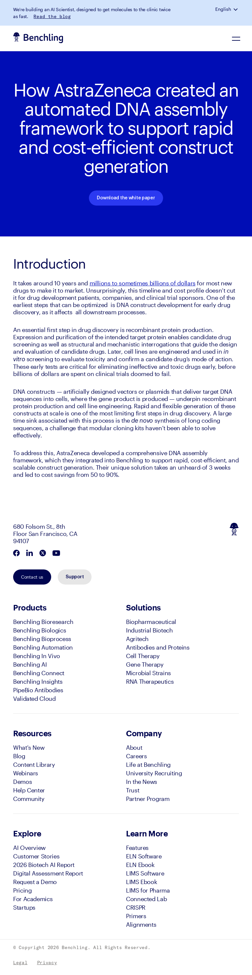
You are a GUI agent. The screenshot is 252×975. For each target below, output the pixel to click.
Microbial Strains (148, 672)
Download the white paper (126, 198)
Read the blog (52, 16)
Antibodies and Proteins (158, 647)
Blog (19, 756)
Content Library (34, 764)
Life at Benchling (148, 764)
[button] (236, 9)
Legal (20, 962)
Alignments (141, 924)
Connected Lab (146, 898)
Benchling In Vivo (36, 655)
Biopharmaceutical (151, 621)
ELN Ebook (140, 864)
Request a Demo (35, 881)
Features (137, 847)
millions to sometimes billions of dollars (143, 283)
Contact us (32, 577)
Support (75, 577)
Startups (24, 907)
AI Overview (29, 847)
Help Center (29, 790)
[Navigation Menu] (236, 38)
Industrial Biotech (149, 630)
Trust (132, 790)
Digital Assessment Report (48, 873)
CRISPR (135, 907)
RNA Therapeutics (150, 681)
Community (29, 798)
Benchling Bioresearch (43, 621)
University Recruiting (154, 773)
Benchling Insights (38, 681)
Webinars (25, 773)
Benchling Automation (43, 647)
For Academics (32, 898)
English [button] (223, 9)
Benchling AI (30, 664)
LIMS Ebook (141, 881)
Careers (136, 756)
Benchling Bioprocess (42, 638)
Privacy (47, 962)
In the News (141, 781)
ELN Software (144, 856)
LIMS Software (145, 873)
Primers (136, 916)
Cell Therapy (143, 655)
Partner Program (148, 798)
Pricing (22, 890)
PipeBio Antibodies (38, 690)
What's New (28, 747)
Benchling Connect (38, 672)
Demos (22, 781)
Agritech (137, 638)
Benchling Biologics (39, 630)
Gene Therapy (145, 664)
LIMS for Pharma (148, 890)
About (134, 747)
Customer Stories (36, 856)
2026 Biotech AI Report (43, 864)
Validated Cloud (34, 698)
